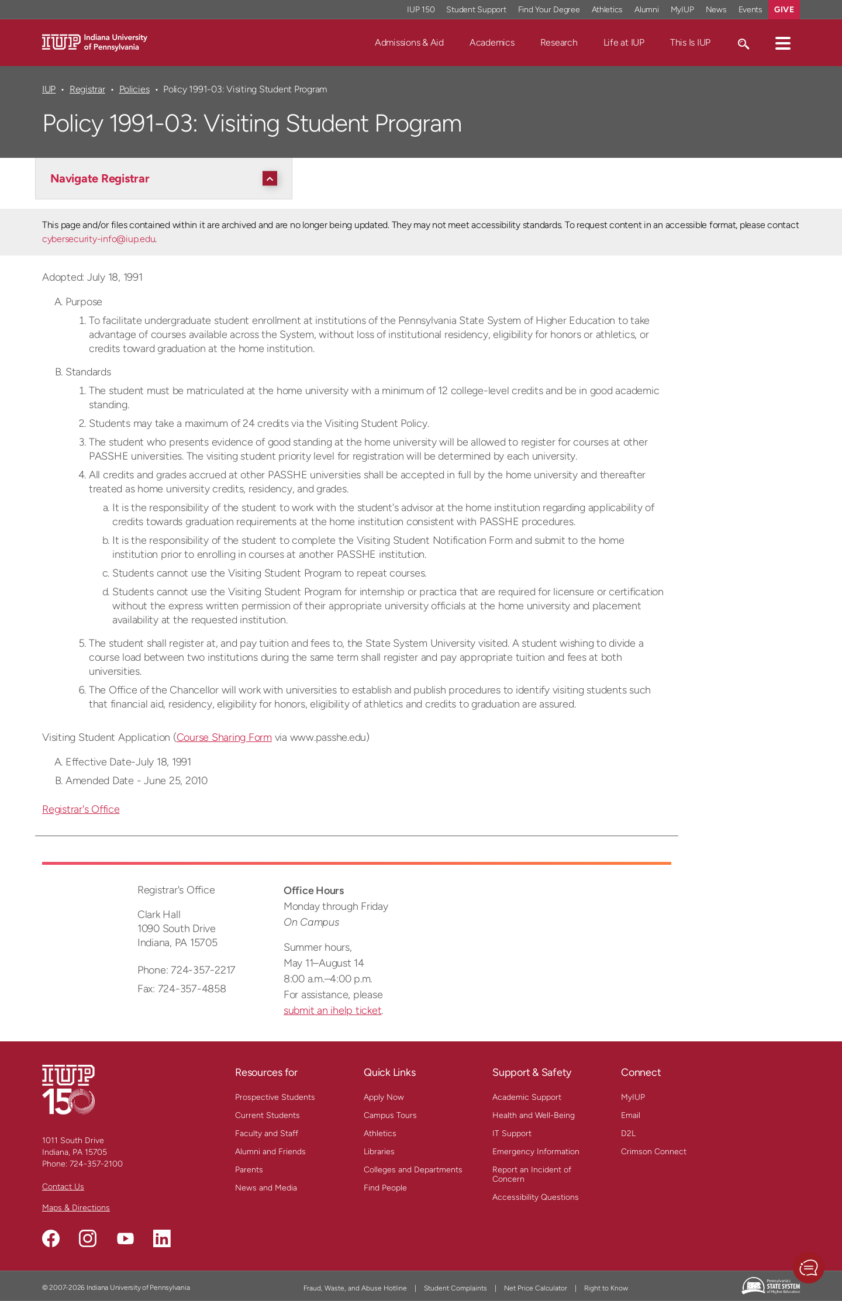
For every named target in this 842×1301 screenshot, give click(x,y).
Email (630, 1115)
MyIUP (633, 1097)
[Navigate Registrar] (167, 178)
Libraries (379, 1152)
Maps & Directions (76, 1208)
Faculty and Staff (266, 1133)
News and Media (266, 1188)
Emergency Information (535, 1152)
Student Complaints (455, 1288)
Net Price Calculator (535, 1288)
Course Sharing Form (224, 737)
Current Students (267, 1115)
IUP (49, 89)
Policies (134, 89)
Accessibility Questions (535, 1197)
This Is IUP (690, 42)
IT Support (512, 1133)
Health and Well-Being (533, 1115)
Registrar (87, 89)
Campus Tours (390, 1115)
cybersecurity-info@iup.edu (98, 238)
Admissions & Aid (409, 42)
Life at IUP (623, 42)
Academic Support (526, 1097)
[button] (783, 43)
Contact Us (63, 1187)
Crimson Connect (653, 1152)
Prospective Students (275, 1097)
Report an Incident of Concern (531, 1174)
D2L (628, 1133)
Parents (249, 1170)
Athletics (380, 1133)
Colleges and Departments (413, 1170)
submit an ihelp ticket (333, 1010)
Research (559, 42)
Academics (492, 42)
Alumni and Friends (270, 1152)
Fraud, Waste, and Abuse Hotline (355, 1288)
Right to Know (606, 1288)
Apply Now (384, 1097)
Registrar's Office (81, 809)
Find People (385, 1188)
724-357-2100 (96, 1164)
